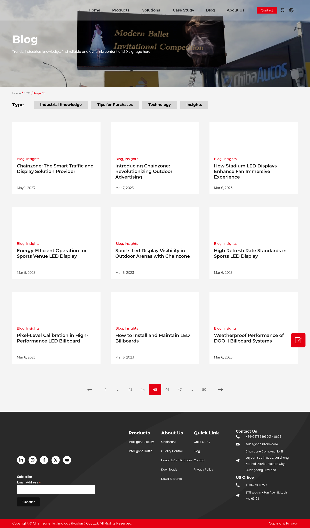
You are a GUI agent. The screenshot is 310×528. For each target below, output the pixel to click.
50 (206, 388)
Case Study (183, 10)
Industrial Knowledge (61, 104)
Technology (159, 104)
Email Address (29, 482)
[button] (282, 10)
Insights (194, 104)
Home (94, 10)
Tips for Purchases (115, 104)
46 (169, 388)
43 (132, 388)
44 (145, 388)
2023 (27, 93)
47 (182, 388)
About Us (235, 10)
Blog (210, 10)
